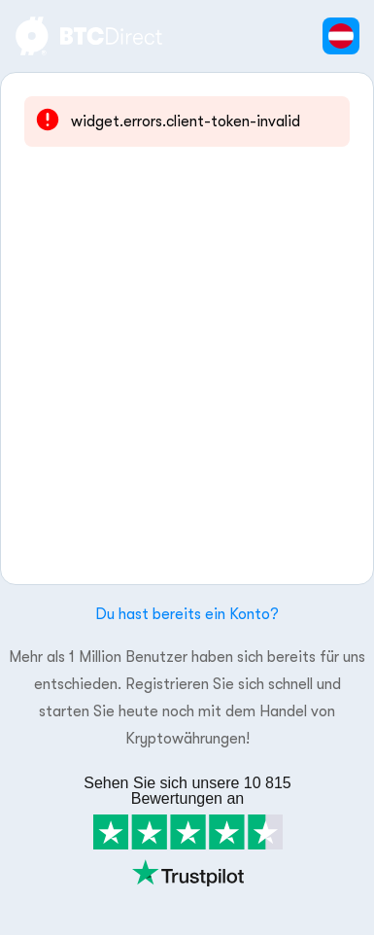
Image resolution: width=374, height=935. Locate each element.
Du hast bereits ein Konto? (187, 614)
